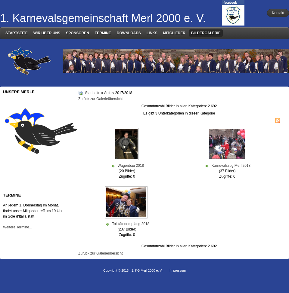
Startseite (92, 93)
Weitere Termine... (17, 227)
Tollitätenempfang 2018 (130, 224)
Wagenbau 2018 (131, 165)
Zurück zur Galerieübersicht (100, 99)
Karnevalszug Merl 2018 (231, 165)
